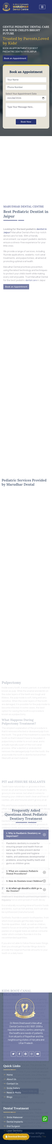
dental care (31, 356)
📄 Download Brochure (16, 1137)
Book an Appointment (15, 58)
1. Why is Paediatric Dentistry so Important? (23, 879)
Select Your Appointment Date (21, 93)
